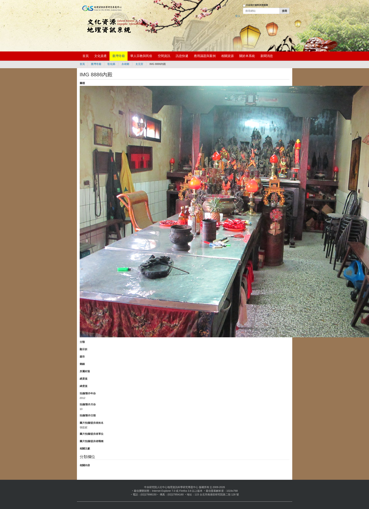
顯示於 (83, 349)
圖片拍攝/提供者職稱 (92, 441)
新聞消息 (266, 56)
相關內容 (85, 465)
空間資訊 (164, 56)
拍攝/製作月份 (88, 404)
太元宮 (139, 63)
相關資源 (227, 56)
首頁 (85, 56)
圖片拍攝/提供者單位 (92, 433)
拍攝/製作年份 (88, 393)
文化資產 (100, 56)
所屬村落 (85, 371)
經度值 (83, 378)
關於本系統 (247, 56)
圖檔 (82, 83)
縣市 (82, 356)
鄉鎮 (82, 363)
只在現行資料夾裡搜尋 (257, 5)
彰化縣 (111, 63)
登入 (237, 16)
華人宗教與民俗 (141, 56)
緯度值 (83, 386)
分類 (82, 341)
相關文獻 (85, 448)
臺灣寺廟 (118, 56)
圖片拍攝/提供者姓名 (92, 422)
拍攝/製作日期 (88, 415)
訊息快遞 (182, 56)
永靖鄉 (125, 63)
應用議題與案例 (205, 56)
